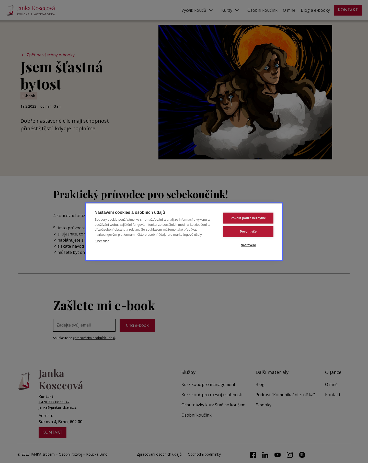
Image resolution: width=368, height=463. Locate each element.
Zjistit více (102, 241)
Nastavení (248, 245)
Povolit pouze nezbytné (248, 218)
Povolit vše (248, 231)
